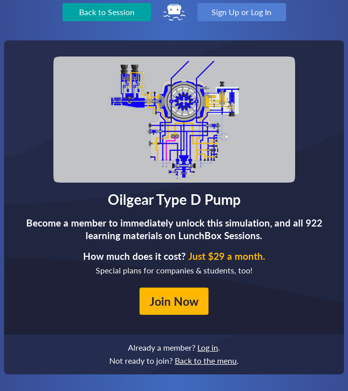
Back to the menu (206, 360)
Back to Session (106, 12)
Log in (207, 347)
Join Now (174, 301)
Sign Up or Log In (241, 12)
